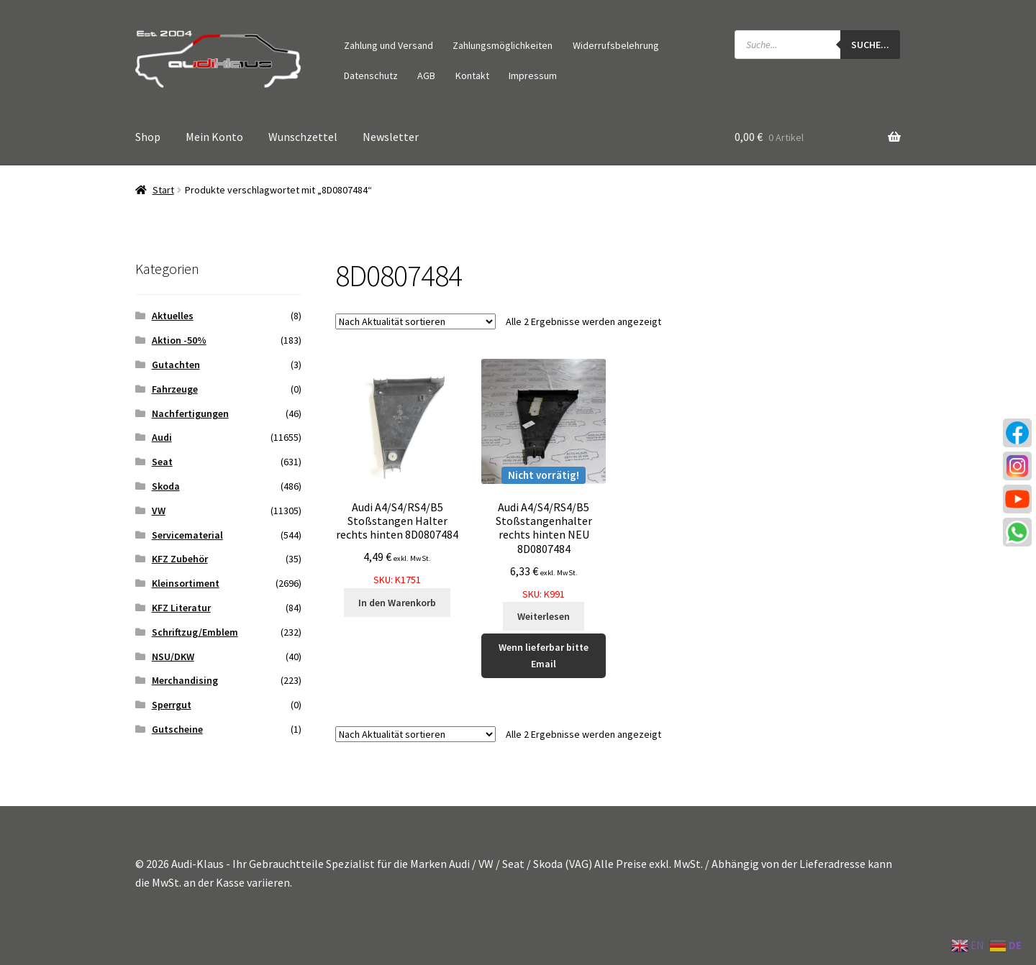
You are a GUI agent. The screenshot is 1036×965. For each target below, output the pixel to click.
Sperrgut (171, 704)
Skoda (166, 486)
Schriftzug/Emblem (195, 632)
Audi (162, 437)
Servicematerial (187, 535)
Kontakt (472, 75)
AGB (426, 75)
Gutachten (176, 364)
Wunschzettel (302, 136)
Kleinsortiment (185, 583)
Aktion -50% (179, 340)
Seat (162, 461)
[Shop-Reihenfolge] (415, 321)
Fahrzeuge (175, 389)
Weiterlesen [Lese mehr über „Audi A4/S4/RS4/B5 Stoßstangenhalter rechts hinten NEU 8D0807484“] (543, 616)
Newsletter (391, 136)
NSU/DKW (173, 656)
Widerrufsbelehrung (616, 45)
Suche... (870, 44)
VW (158, 510)
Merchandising (185, 680)
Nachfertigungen (190, 413)
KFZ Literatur (181, 607)
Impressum (533, 75)
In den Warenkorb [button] (397, 602)
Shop (147, 136)
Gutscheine (177, 729)
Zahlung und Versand (388, 45)
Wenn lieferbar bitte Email (544, 655)
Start (163, 189)
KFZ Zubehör (180, 558)
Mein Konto (214, 136)
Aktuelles (173, 315)
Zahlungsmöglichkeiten (503, 45)
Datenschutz (371, 75)
